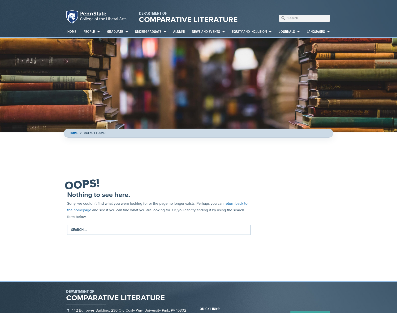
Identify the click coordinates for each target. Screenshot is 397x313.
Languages (318, 31)
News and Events (208, 31)
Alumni (179, 31)
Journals (289, 31)
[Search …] (159, 230)
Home (71, 31)
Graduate (117, 31)
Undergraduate (150, 31)
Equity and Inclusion (252, 31)
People (91, 31)
